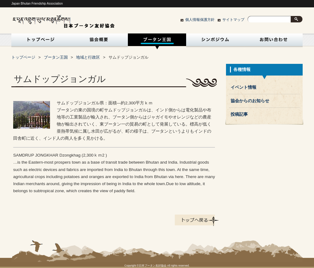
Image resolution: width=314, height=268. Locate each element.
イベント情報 (243, 87)
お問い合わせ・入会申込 (273, 41)
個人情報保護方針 (200, 19)
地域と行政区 (88, 57)
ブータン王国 (157, 41)
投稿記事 (239, 114)
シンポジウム (215, 41)
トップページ (39, 41)
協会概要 (99, 41)
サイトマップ (233, 19)
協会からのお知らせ (250, 101)
